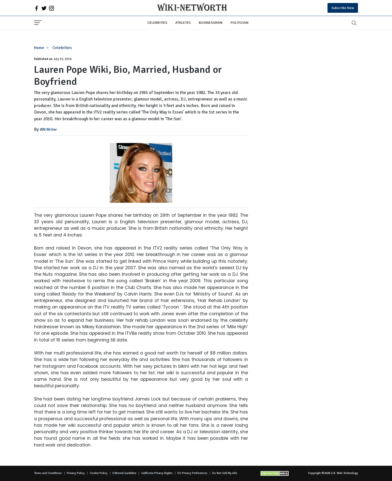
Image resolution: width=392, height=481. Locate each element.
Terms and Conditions (48, 473)
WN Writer (48, 129)
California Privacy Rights (156, 473)
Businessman (210, 22)
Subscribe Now (343, 8)
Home (39, 47)
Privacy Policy (76, 473)
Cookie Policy (99, 473)
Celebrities (157, 22)
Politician (239, 22)
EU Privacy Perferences (192, 473)
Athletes (183, 22)
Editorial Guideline (124, 473)
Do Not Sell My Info (224, 473)
